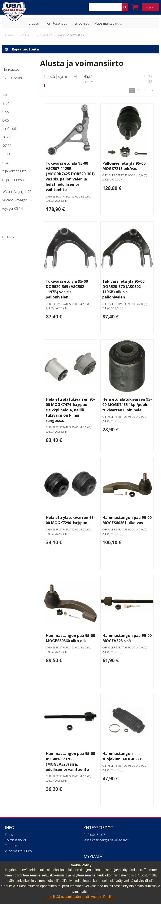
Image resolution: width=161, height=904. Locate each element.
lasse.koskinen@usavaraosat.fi (106, 821)
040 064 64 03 (94, 816)
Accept (96, 897)
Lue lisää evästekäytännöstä (68, 897)
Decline (108, 897)
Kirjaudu (150, 7)
